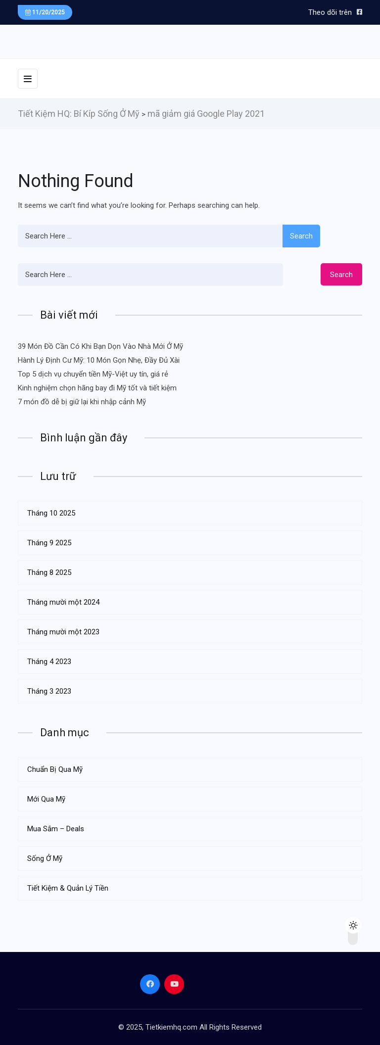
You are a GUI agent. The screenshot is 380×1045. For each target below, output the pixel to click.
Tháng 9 (49, 543)
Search (301, 236)
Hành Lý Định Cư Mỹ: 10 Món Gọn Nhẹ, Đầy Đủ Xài (99, 360)
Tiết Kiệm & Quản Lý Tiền (67, 888)
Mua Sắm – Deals (55, 828)
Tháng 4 (49, 661)
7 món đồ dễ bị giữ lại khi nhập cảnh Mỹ (82, 401)
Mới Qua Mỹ (46, 799)
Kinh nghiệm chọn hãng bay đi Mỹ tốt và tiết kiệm (97, 387)
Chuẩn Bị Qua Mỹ (55, 769)
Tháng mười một (63, 602)
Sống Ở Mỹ (44, 858)
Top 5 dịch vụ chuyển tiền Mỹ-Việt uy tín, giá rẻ (93, 374)
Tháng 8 (49, 572)
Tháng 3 (49, 691)
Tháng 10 (51, 513)
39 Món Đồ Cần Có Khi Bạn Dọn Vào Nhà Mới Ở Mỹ (100, 346)
